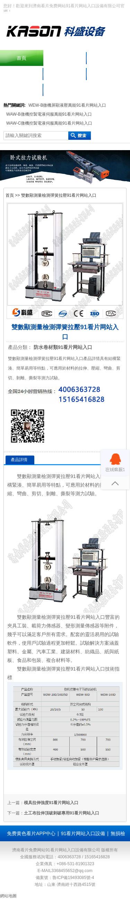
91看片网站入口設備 (83, 833)
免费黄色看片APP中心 (31, 833)
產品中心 (108, 58)
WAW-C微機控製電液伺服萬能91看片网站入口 (49, 123)
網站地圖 (8, 895)
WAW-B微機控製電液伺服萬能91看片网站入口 (49, 114)
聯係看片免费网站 (21, 89)
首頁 (21, 58)
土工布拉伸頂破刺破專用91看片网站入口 (61, 813)
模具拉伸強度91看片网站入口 (51, 802)
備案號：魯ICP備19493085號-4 (65, 877)
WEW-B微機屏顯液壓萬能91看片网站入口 (67, 105)
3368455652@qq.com (71, 870)
